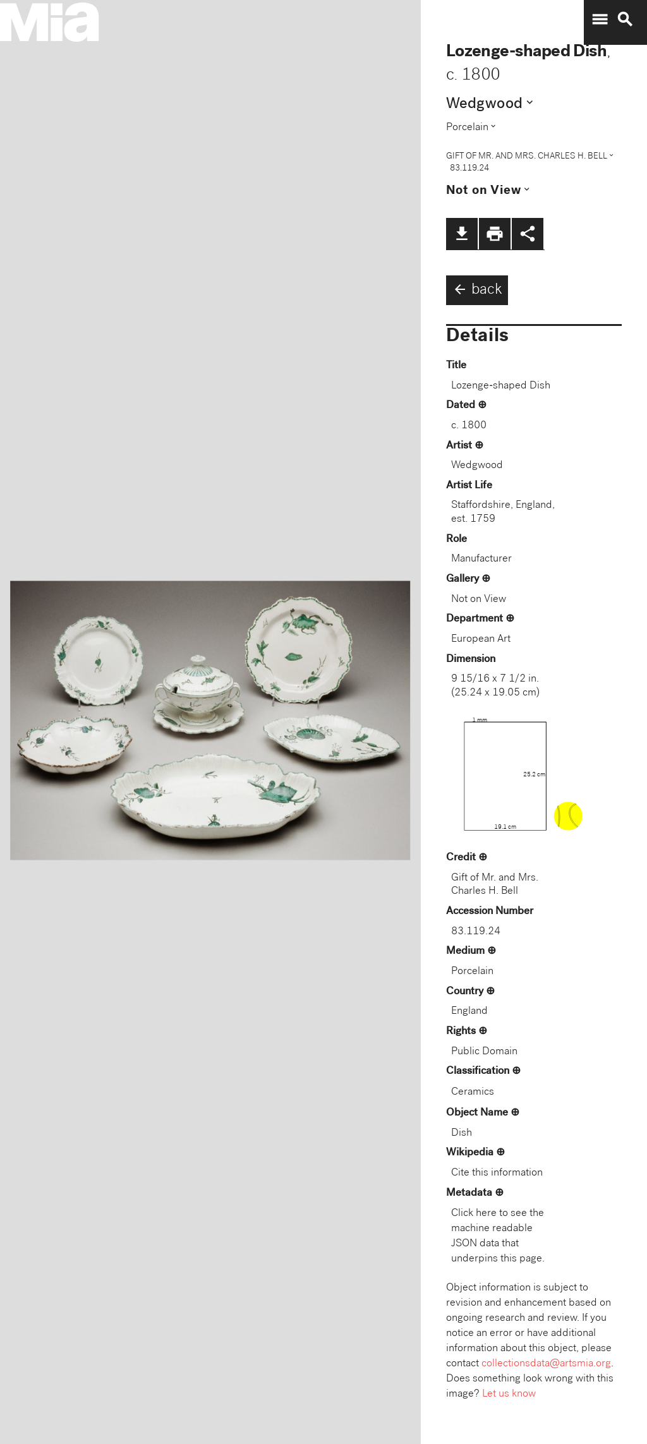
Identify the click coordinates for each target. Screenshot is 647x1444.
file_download (461, 233)
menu (599, 19)
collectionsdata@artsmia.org (546, 1364)
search (624, 19)
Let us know (509, 1394)
